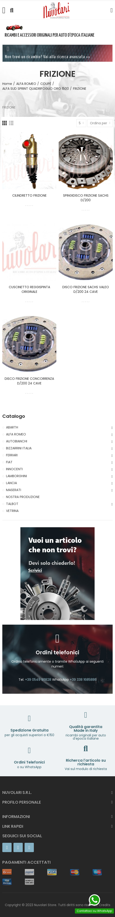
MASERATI (13, 490)
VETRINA (12, 510)
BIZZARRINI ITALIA (19, 448)
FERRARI (12, 455)
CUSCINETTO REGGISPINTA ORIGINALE (29, 289)
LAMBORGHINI (16, 476)
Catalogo (13, 416)
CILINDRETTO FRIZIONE (29, 195)
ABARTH (12, 427)
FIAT (9, 462)
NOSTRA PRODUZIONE (23, 497)
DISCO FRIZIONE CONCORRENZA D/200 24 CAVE (29, 381)
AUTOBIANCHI (16, 441)
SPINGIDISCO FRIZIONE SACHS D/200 (86, 197)
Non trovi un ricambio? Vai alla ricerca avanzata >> (47, 57)
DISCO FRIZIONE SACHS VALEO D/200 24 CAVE (85, 289)
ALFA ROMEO (16, 434)
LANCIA (11, 483)
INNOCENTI (14, 469)
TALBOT (12, 504)
